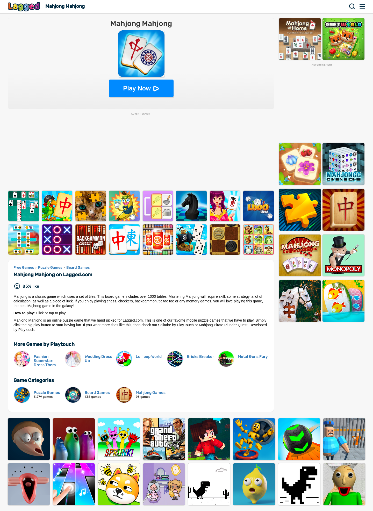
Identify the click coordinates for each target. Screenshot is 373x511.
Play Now (137, 88)
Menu (362, 6)
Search (352, 6)
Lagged (24, 6)
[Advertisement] (141, 152)
